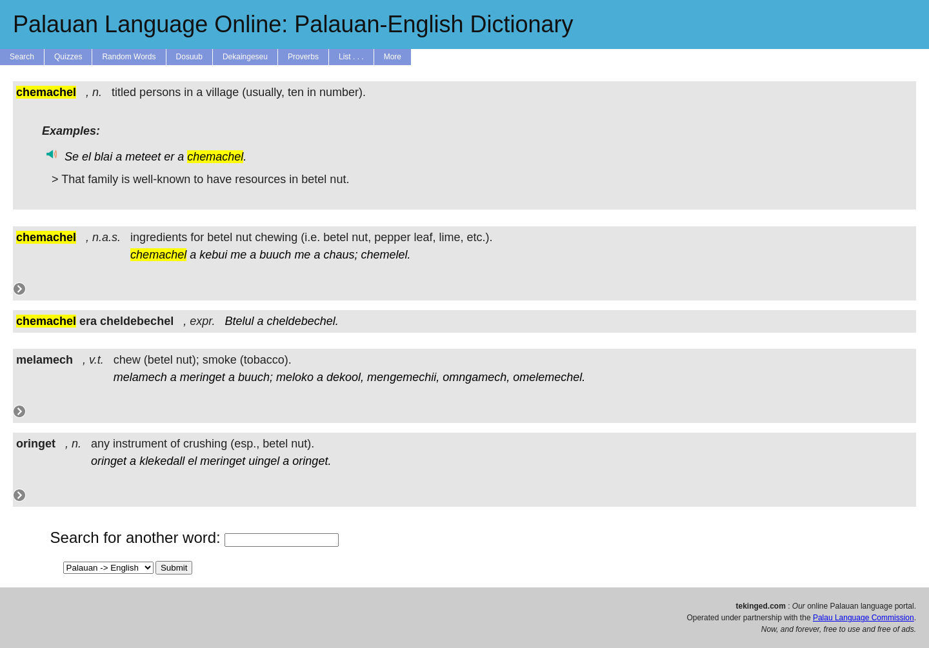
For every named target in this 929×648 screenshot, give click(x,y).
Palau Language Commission (863, 617)
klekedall (162, 461)
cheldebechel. (303, 321)
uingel (263, 461)
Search (22, 56)
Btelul (239, 321)
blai (103, 156)
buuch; (255, 377)
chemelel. (386, 254)
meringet (202, 377)
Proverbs (303, 56)
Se (72, 156)
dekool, (345, 377)
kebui (213, 254)
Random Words (128, 56)
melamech (140, 377)
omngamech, (476, 377)
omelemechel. (549, 377)
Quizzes (68, 56)
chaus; (340, 254)
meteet (143, 156)
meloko (295, 377)
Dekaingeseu (245, 56)
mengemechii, (403, 377)
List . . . (351, 56)
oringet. (311, 461)
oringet (108, 461)
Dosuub (189, 56)
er (169, 156)
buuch (275, 254)
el (86, 156)
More (392, 56)
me (238, 254)
